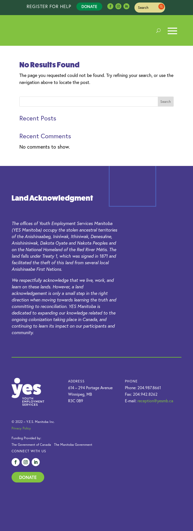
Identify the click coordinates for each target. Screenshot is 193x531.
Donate (89, 6)
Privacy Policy (21, 428)
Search (165, 101)
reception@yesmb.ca (155, 400)
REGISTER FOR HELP (49, 6)
